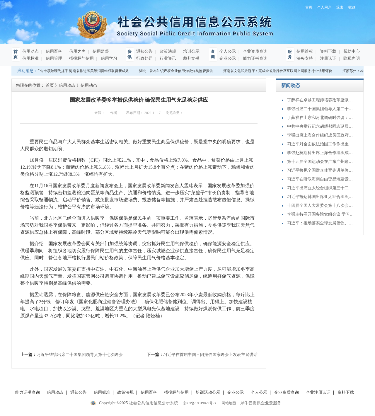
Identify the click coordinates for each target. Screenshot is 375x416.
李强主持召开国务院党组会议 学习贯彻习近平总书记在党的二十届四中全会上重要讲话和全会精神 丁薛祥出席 (320, 214)
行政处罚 (144, 58)
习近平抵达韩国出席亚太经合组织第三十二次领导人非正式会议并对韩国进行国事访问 (320, 197)
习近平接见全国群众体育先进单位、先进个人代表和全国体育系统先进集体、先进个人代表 (320, 170)
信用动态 (30, 51)
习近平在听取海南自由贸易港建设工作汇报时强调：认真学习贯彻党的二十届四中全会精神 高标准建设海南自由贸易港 (320, 179)
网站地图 (228, 403)
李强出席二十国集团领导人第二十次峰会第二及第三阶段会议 (320, 109)
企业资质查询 (254, 51)
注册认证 (327, 58)
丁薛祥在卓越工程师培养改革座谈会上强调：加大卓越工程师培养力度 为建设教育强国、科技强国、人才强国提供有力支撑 (320, 100)
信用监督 (100, 51)
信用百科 (53, 51)
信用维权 (304, 51)
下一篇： (202, 354)
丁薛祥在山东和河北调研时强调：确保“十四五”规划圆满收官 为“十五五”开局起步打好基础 (320, 117)
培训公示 (191, 51)
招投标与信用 (81, 58)
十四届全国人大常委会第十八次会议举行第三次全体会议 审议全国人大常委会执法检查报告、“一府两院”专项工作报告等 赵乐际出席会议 (320, 205)
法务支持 (304, 58)
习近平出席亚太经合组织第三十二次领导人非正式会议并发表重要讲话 (320, 188)
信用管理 (53, 58)
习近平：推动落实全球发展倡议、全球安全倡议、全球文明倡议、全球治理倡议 (320, 223)
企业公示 (227, 58)
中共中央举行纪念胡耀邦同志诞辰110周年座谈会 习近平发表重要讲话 (320, 126)
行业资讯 (167, 58)
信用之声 (77, 51)
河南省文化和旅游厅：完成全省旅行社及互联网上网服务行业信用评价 (278, 71)
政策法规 (167, 51)
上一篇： (71, 354)
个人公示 (227, 51)
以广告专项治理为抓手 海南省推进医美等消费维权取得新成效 (81, 71)
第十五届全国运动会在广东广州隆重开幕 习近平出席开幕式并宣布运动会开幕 (320, 161)
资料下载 (327, 51)
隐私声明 (351, 58)
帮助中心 (351, 51)
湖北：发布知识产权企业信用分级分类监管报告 (177, 71)
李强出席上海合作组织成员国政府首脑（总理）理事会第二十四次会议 (320, 135)
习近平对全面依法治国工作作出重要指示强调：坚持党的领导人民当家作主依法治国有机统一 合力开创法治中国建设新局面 (320, 144)
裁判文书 (191, 58)
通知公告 (144, 51)
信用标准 (30, 58)
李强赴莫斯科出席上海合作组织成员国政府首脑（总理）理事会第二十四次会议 (320, 153)
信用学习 (108, 58)
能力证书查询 (254, 58)
